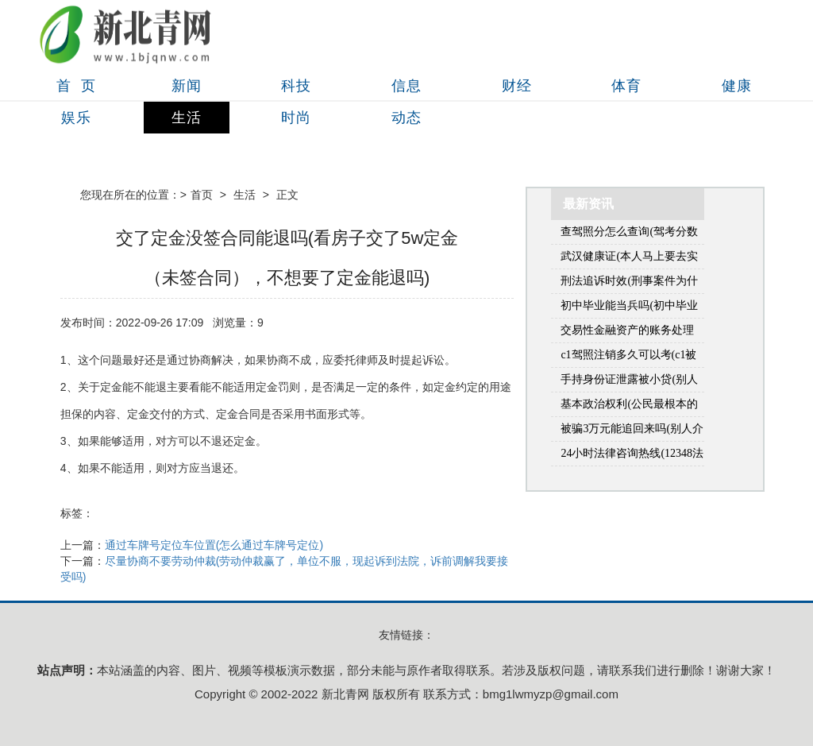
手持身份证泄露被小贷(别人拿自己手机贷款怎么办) (629, 382)
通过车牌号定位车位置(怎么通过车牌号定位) (214, 545)
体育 (626, 86)
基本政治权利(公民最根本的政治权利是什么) (629, 407)
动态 (406, 118)
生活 (186, 118)
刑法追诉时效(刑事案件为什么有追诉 (629, 284)
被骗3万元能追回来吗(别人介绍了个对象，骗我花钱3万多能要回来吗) (632, 432)
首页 (202, 194)
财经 (517, 86)
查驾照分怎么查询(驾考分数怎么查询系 (629, 235)
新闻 (186, 86)
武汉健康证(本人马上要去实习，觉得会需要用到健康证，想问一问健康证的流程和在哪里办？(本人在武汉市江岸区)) (629, 259)
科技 (296, 86)
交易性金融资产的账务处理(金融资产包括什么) (627, 333)
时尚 (296, 118)
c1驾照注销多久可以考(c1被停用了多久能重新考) (628, 358)
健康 (737, 86)
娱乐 (76, 118)
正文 (287, 194)
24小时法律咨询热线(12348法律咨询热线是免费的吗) (632, 456)
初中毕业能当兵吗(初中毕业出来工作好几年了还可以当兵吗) (629, 309)
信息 (406, 86)
